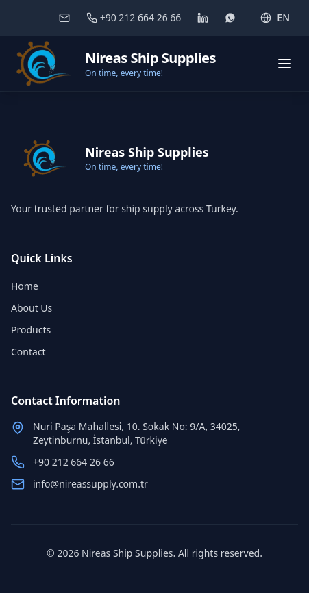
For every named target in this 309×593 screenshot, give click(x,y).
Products (31, 329)
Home (24, 285)
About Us (31, 307)
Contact (28, 351)
